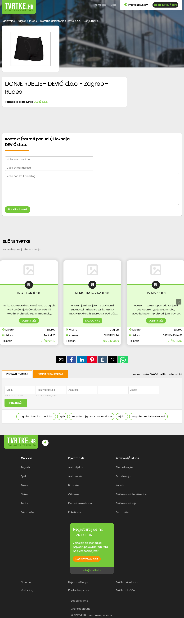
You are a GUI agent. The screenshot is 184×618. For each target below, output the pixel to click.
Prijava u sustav (136, 5)
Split (62, 416)
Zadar (24, 503)
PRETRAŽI (15, 403)
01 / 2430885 (111, 341)
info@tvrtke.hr (92, 570)
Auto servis (75, 476)
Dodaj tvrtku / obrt (165, 5)
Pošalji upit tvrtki (17, 209)
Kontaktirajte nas (78, 590)
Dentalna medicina (80, 503)
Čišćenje (73, 494)
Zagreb (25, 467)
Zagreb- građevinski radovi (148, 416)
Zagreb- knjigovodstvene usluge (92, 416)
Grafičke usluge (80, 609)
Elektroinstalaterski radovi (131, 494)
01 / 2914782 (175, 341)
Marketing (27, 590)
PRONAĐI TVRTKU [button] (16, 374)
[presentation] (178, 302)
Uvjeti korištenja (78, 582)
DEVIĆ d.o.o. (41, 102)
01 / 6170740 (48, 341)
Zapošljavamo (79, 601)
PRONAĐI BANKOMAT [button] (50, 374)
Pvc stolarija (123, 476)
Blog (113, 5)
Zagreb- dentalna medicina (36, 416)
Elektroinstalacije (126, 503)
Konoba (120, 485)
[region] (92, 122)
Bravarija (73, 485)
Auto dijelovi (75, 467)
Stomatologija (124, 467)
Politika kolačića (125, 590)
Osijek (24, 494)
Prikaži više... (28, 512)
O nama (26, 582)
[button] (61, 359)
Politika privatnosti (127, 582)
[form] (92, 397)
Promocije (100, 5)
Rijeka (121, 416)
